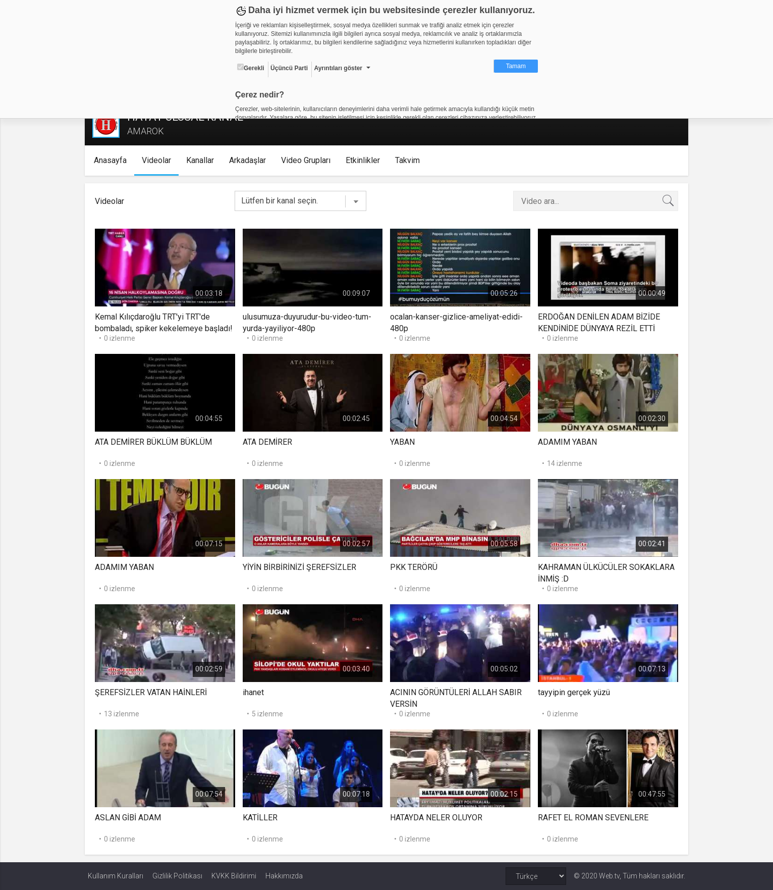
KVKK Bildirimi (233, 876)
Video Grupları (308, 160)
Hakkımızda (284, 876)
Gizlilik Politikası (177, 876)
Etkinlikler (365, 160)
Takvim (410, 160)
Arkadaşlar (250, 160)
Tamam (516, 66)
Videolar (159, 160)
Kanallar (202, 160)
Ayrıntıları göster (338, 68)
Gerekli (250, 68)
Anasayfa (112, 160)
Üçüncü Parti (289, 68)
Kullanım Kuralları (115, 876)
